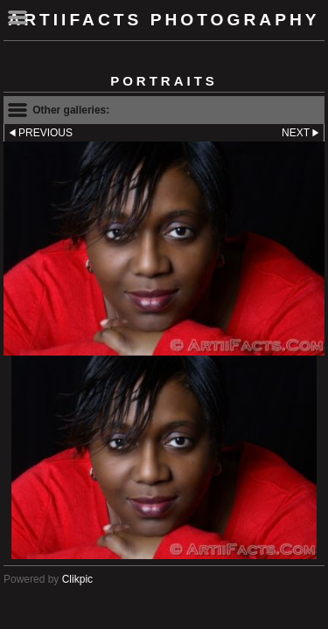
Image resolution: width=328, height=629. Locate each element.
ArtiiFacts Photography (163, 19)
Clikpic (77, 579)
